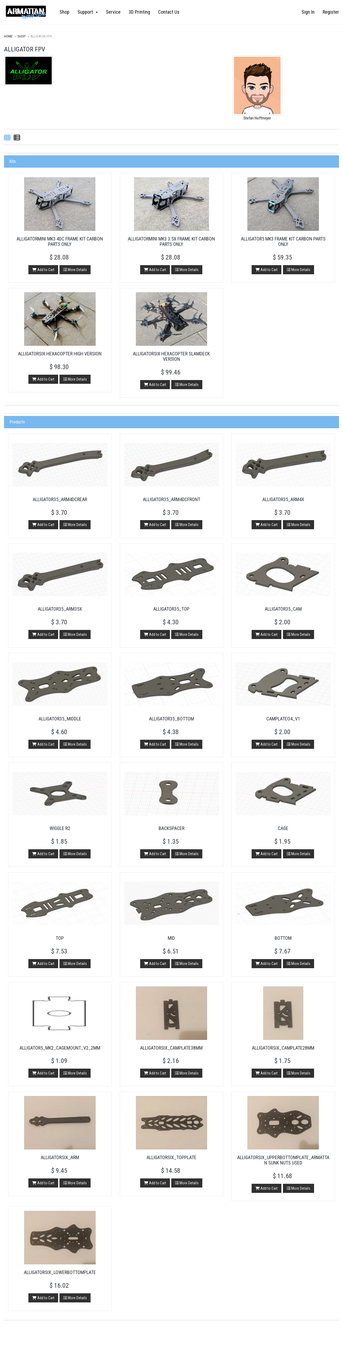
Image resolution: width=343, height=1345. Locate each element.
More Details (75, 269)
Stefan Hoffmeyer (257, 118)
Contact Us (169, 12)
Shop (64, 12)
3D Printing (139, 12)
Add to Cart (43, 269)
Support (87, 12)
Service (113, 12)
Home (8, 36)
